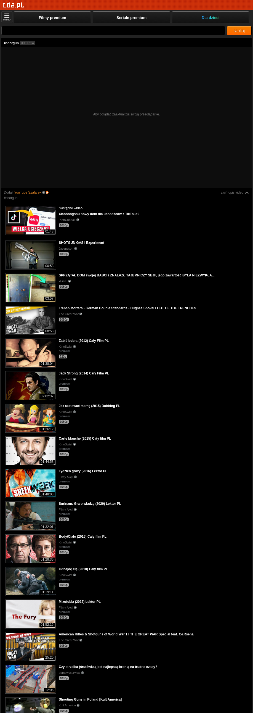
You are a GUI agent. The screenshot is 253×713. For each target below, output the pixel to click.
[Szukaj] (113, 30)
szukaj (239, 30)
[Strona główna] (14, 5)
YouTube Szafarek (27, 192)
